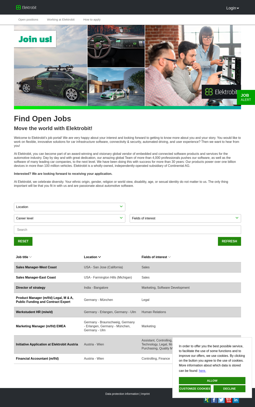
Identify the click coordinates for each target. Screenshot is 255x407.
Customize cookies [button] (194, 388)
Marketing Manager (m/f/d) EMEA (41, 326)
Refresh (229, 241)
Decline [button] (229, 388)
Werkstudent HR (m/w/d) (34, 312)
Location (92, 257)
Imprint (145, 393)
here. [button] (202, 370)
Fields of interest (156, 257)
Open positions (28, 19)
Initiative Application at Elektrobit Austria (47, 344)
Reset (23, 241)
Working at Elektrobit (61, 19)
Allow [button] (212, 380)
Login (232, 8)
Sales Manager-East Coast (36, 277)
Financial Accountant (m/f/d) (37, 358)
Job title (24, 257)
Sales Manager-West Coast (36, 267)
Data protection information (122, 393)
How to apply (92, 19)
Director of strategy (30, 287)
